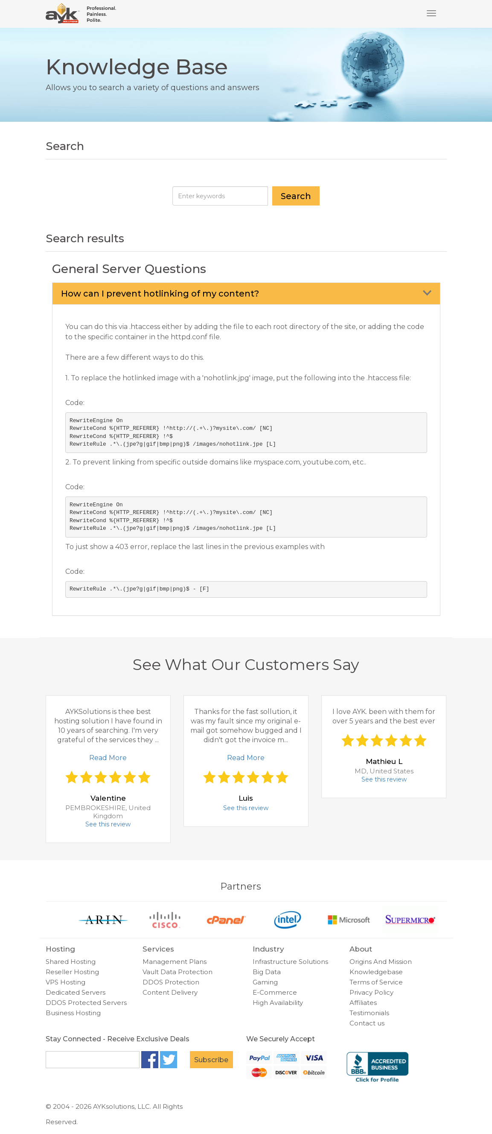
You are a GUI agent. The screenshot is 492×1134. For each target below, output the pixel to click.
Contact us (366, 1023)
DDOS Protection (171, 982)
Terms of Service (376, 982)
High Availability (278, 1003)
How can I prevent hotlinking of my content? (160, 293)
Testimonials (369, 1013)
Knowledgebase (376, 972)
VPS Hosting (65, 982)
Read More (108, 758)
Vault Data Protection (178, 972)
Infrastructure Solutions (290, 962)
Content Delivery (170, 992)
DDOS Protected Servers (86, 1003)
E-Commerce (275, 992)
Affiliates (363, 1003)
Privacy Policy (371, 992)
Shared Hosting (71, 962)
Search (296, 196)
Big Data (267, 972)
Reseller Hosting (72, 972)
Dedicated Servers (75, 992)
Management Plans (175, 962)
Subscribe (211, 1060)
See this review (108, 824)
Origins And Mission (380, 962)
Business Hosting (73, 1013)
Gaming (265, 982)
